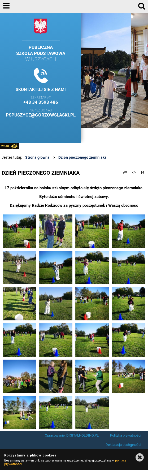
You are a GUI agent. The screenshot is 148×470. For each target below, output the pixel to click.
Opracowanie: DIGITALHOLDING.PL (72, 435)
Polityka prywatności (125, 435)
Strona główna (37, 157)
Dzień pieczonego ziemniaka (82, 157)
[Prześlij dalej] (125, 172)
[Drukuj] (142, 172)
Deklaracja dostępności (123, 445)
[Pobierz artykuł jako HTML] (133, 172)
